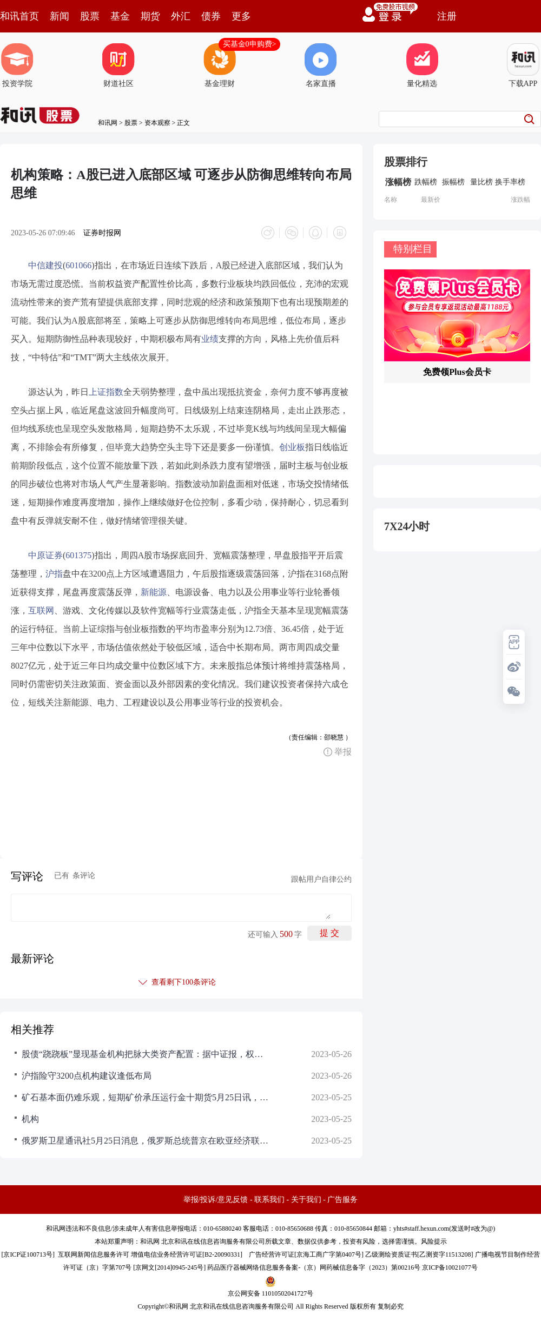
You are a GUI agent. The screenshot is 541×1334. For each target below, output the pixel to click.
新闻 (59, 16)
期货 (150, 16)
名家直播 (321, 65)
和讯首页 (19, 16)
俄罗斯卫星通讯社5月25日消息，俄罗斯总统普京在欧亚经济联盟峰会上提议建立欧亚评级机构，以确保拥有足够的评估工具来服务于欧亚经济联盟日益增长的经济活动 (146, 1140)
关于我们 (306, 1200)
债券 (211, 16)
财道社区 (118, 65)
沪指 (54, 573)
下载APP (523, 65)
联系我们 (269, 1200)
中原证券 (45, 555)
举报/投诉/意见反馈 (215, 1200)
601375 (78, 555)
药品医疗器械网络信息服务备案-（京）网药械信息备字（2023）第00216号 (313, 1267)
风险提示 (434, 1241)
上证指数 (106, 392)
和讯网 (107, 123)
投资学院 (17, 65)
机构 (30, 1119)
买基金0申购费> (249, 44)
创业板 (292, 447)
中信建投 (45, 265)
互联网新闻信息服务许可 (93, 1254)
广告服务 (342, 1200)
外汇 (180, 16)
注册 (447, 16)
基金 (120, 16)
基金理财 (219, 65)
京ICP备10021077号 (450, 1267)
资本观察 (157, 123)
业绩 (210, 339)
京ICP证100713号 (27, 1254)
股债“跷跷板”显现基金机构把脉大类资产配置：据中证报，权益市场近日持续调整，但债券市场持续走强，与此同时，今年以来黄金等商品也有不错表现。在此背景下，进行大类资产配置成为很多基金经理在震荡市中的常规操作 (146, 1054)
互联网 (41, 610)
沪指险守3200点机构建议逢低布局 (86, 1075)
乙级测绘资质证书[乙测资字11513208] (419, 1254)
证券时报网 (102, 233)
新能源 (154, 592)
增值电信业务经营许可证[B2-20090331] (186, 1254)
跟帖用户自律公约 (321, 879)
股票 (90, 16)
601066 (78, 265)
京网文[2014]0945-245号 (169, 1267)
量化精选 (422, 65)
